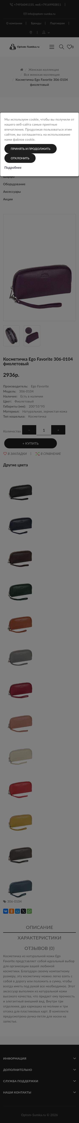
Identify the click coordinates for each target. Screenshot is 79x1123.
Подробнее (12, 167)
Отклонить (20, 158)
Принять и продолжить (30, 149)
